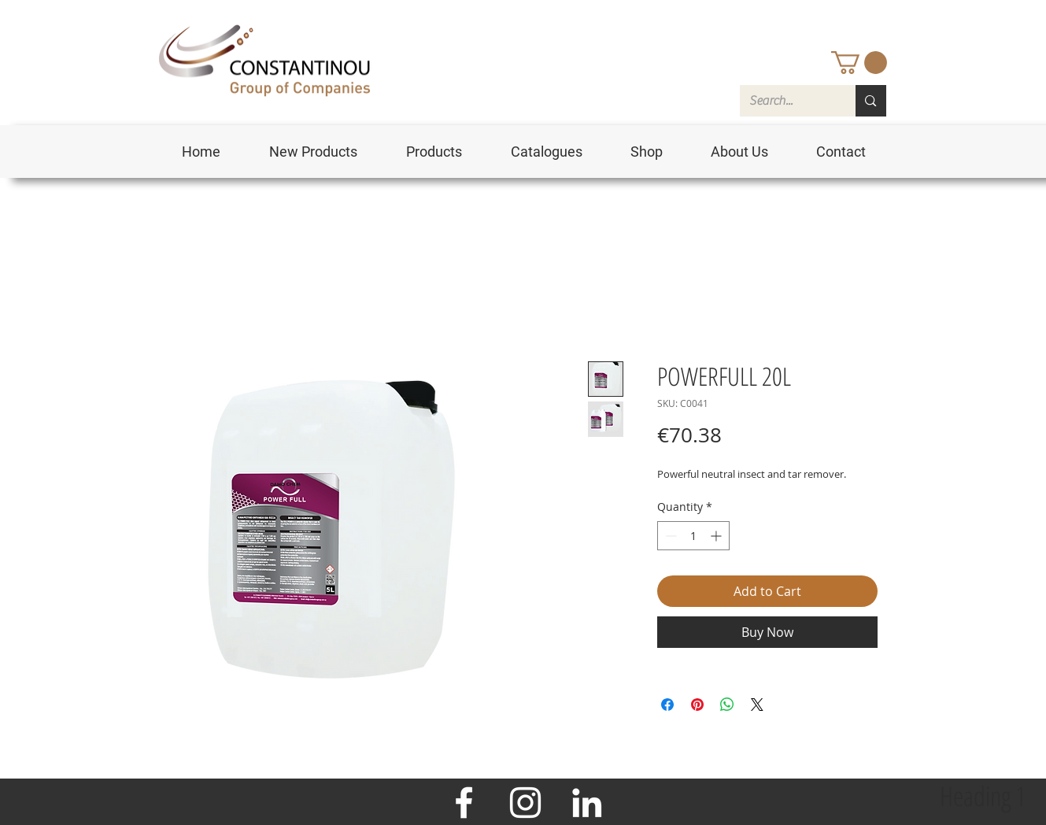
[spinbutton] (693, 535)
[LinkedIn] (587, 802)
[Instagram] (525, 802)
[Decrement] (669, 535)
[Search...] (786, 101)
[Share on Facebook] (667, 704)
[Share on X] (757, 704)
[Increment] (717, 535)
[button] (859, 62)
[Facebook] (464, 802)
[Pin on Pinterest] (697, 704)
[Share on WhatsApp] (727, 704)
